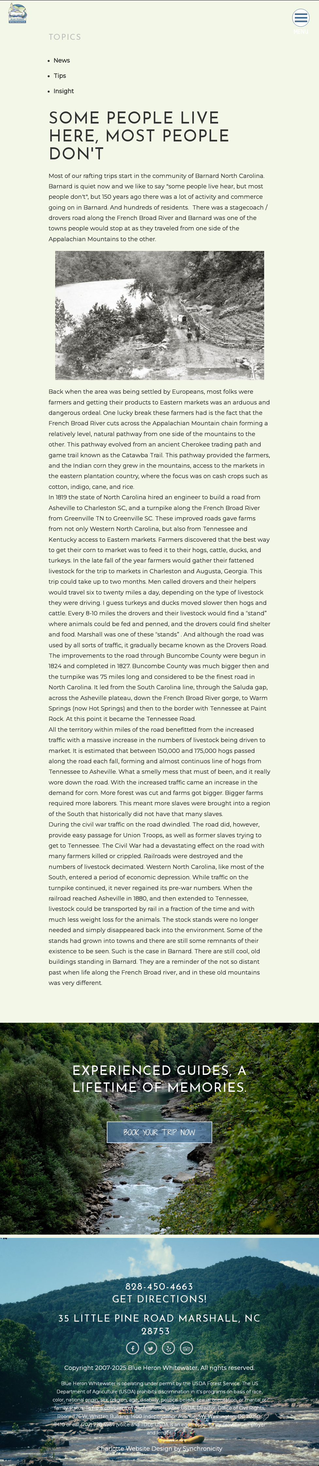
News (62, 60)
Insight (64, 91)
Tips (60, 76)
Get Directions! (159, 1300)
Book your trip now (159, 1132)
